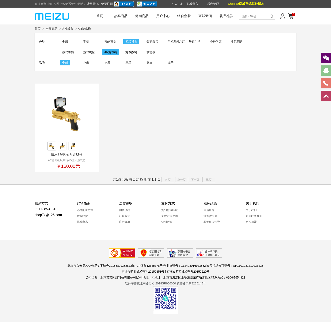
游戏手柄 (68, 52)
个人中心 (177, 3)
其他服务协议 (211, 221)
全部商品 (51, 28)
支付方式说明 (169, 216)
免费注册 (107, 3)
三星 (128, 62)
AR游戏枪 (84, 28)
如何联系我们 (254, 216)
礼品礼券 (226, 16)
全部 (65, 41)
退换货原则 (210, 216)
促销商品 (142, 16)
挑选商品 (82, 221)
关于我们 (251, 210)
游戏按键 (131, 52)
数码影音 (152, 41)
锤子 (171, 62)
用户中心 (163, 16)
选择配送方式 (85, 210)
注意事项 (124, 221)
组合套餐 (184, 16)
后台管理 (213, 3)
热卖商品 (121, 16)
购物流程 (124, 210)
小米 (86, 62)
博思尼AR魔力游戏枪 (67, 154)
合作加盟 (251, 221)
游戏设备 (67, 28)
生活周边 (237, 41)
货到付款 (166, 221)
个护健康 (216, 41)
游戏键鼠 (89, 52)
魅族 (149, 62)
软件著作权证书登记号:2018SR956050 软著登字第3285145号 (165, 283)
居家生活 (195, 41)
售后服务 (208, 210)
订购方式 (124, 216)
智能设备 (110, 41)
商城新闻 (205, 16)
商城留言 (192, 3)
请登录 (91, 3)
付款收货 (82, 216)
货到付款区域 (169, 210)
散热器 (151, 52)
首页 (99, 16)
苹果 (107, 62)
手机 (86, 41)
